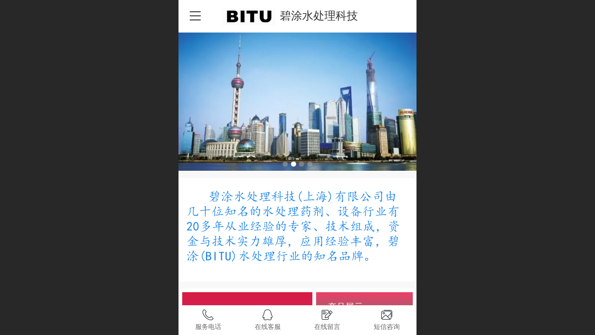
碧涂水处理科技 (319, 15)
